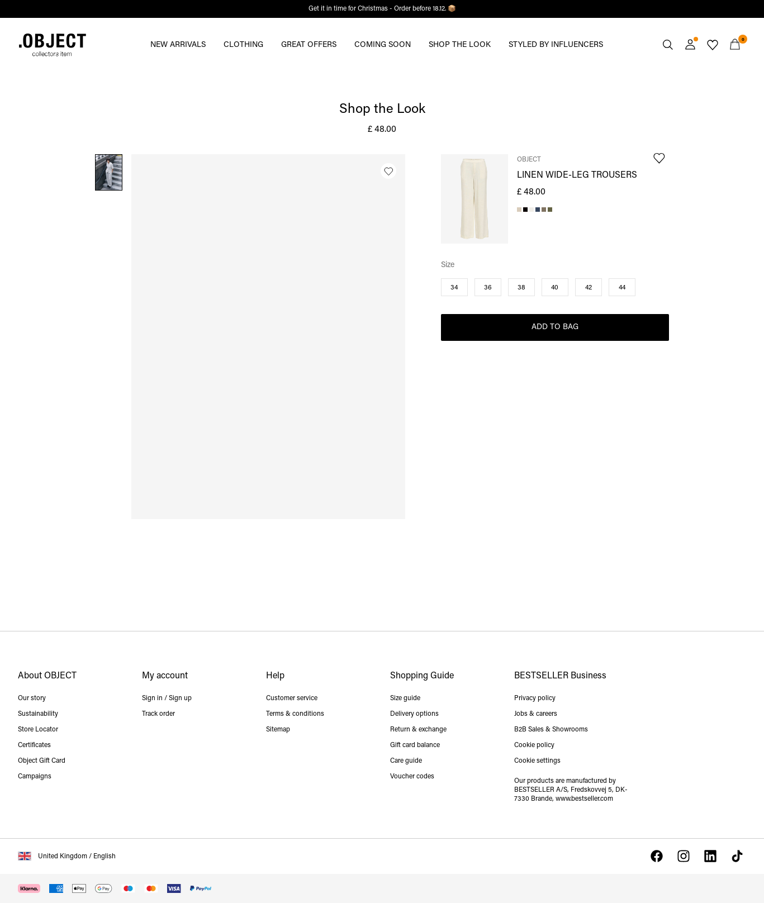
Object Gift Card (41, 761)
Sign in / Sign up (167, 698)
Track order (158, 714)
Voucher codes (412, 776)
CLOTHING (243, 45)
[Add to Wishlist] (388, 171)
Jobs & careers (535, 714)
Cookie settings (537, 761)
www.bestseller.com (584, 799)
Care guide (406, 761)
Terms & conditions (295, 714)
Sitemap (278, 729)
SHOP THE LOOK (460, 45)
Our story (32, 698)
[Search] (668, 45)
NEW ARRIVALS (178, 45)
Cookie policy (534, 745)
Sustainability (38, 714)
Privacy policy (535, 698)
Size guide (405, 698)
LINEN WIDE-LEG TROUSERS (577, 175)
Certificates (34, 745)
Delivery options (414, 714)
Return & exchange (418, 729)
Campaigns (34, 776)
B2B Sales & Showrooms (551, 729)
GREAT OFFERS (308, 45)
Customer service (291, 698)
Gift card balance (415, 745)
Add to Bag (555, 327)
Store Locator (38, 729)
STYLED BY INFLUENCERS (556, 45)
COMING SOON (382, 45)
